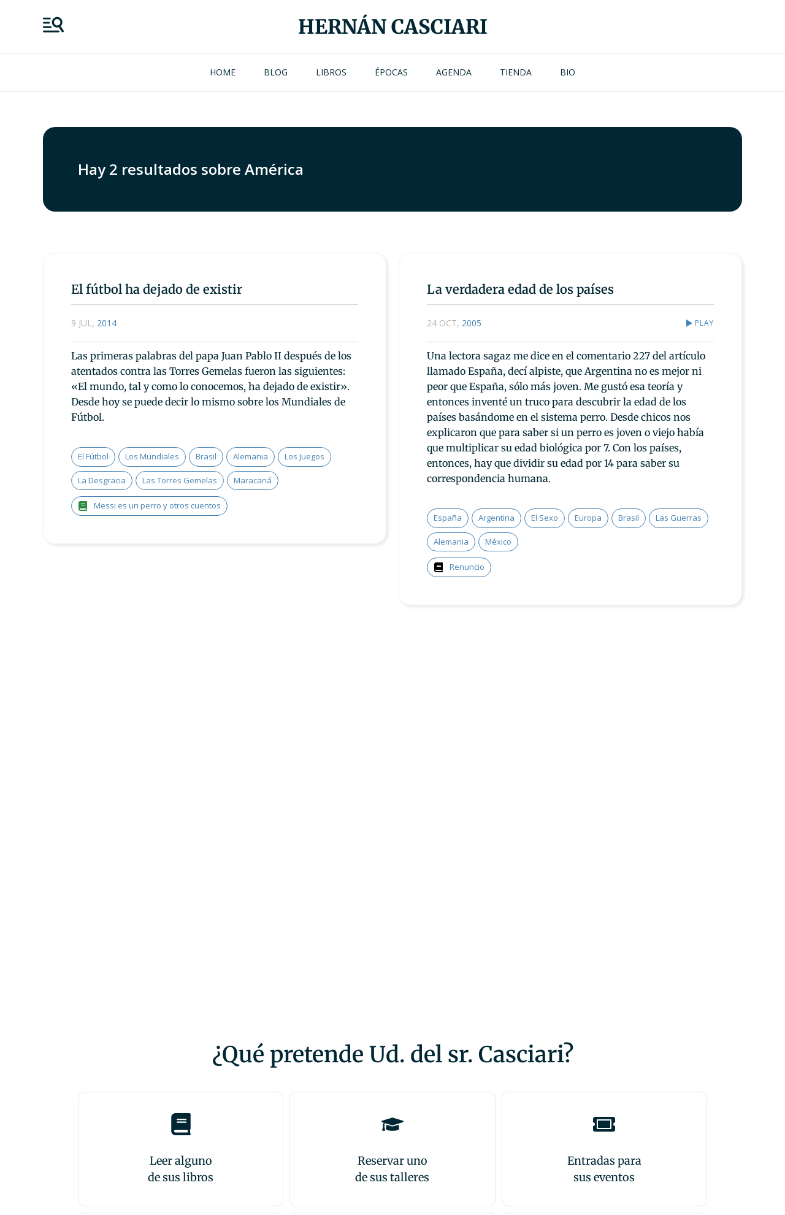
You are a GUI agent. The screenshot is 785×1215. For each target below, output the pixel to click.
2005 (471, 323)
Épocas (391, 72)
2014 (107, 323)
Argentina (496, 517)
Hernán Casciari (393, 27)
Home (223, 72)
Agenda (454, 72)
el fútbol (93, 456)
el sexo (544, 517)
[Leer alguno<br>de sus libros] (181, 1124)
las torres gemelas (179, 480)
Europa (588, 517)
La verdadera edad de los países (520, 289)
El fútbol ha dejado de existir (156, 289)
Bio (567, 72)
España (448, 517)
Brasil (206, 456)
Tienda (516, 72)
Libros (331, 72)
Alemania (250, 456)
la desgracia (102, 480)
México (498, 541)
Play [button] (704, 323)
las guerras (679, 517)
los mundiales (152, 456)
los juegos (304, 456)
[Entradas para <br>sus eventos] (604, 1124)
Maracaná (253, 480)
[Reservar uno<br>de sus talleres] (392, 1124)
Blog (276, 72)
